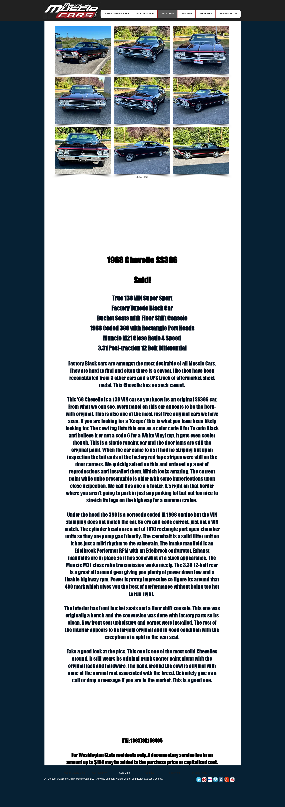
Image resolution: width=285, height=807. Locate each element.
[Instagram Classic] (221, 779)
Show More (142, 177)
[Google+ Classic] (227, 779)
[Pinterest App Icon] (204, 779)
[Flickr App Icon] (210, 779)
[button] (83, 50)
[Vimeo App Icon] (215, 779)
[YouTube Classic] (232, 779)
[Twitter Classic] (198, 779)
